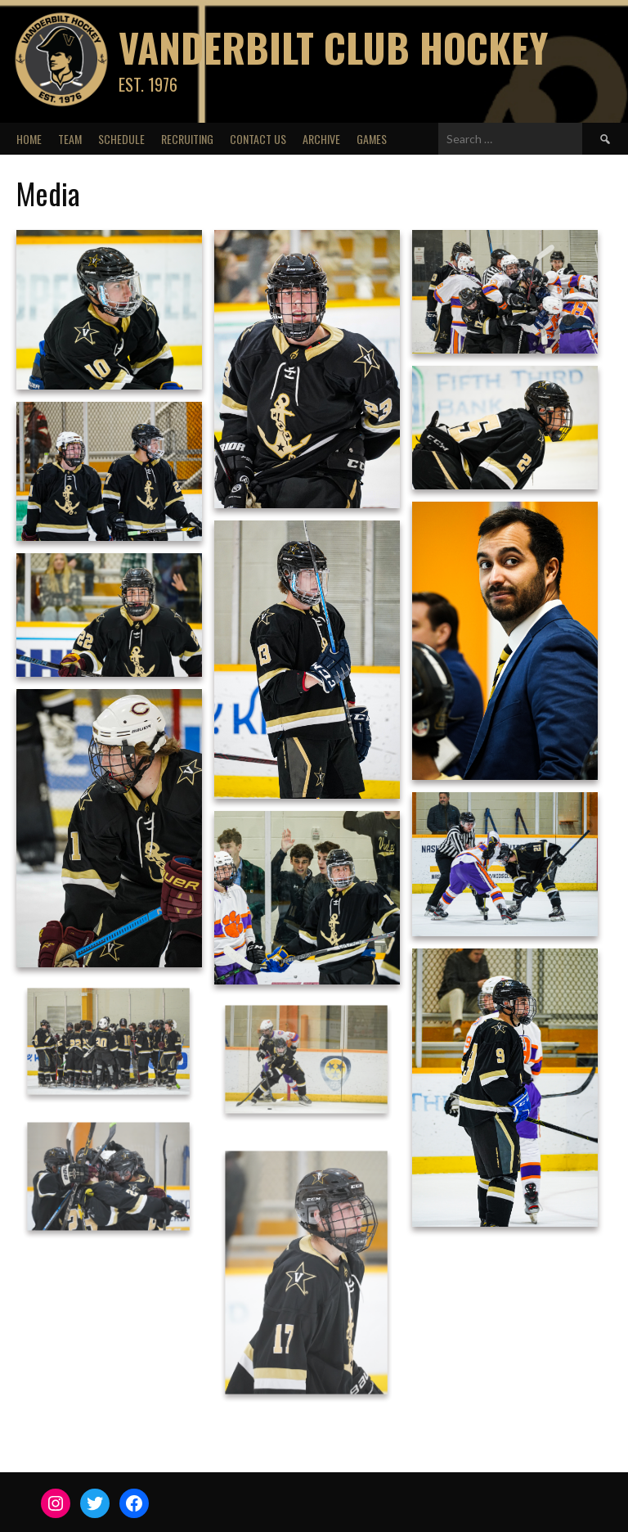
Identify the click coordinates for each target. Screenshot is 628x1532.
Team (70, 138)
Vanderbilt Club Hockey (333, 47)
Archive (321, 138)
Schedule (121, 138)
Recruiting (187, 138)
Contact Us (258, 138)
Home (29, 138)
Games (372, 138)
